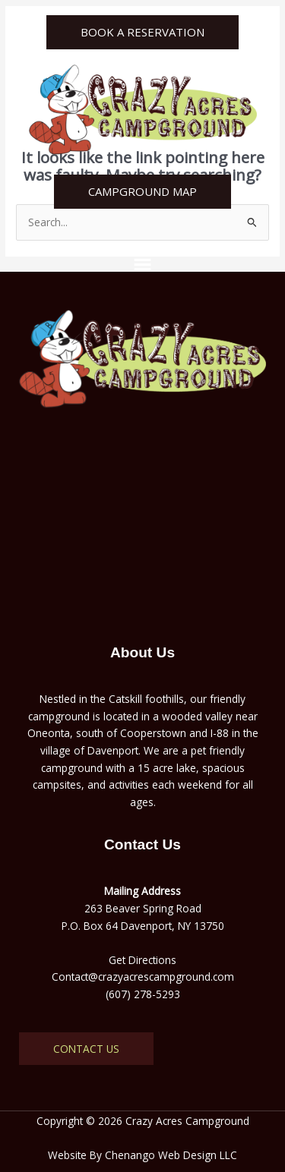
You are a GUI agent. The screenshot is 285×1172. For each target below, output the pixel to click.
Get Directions (142, 960)
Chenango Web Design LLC (171, 1155)
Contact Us (86, 1048)
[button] (142, 263)
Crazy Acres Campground (187, 1121)
